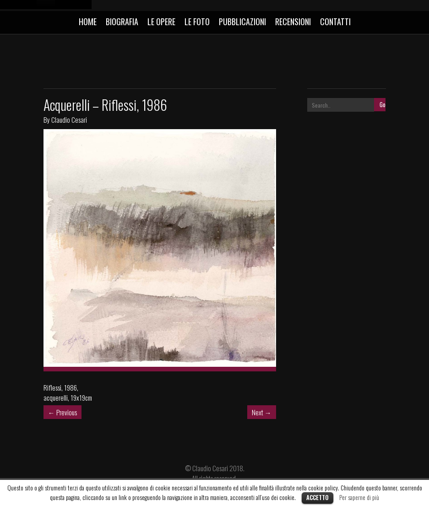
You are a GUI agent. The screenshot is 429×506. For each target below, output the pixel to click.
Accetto (317, 497)
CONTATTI (335, 21)
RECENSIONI (293, 21)
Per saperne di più (359, 497)
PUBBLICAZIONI (242, 21)
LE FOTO (197, 21)
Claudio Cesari (69, 119)
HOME (88, 21)
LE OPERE (161, 21)
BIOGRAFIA (122, 21)
